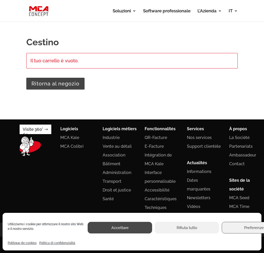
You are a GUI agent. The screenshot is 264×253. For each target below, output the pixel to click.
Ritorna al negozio (55, 84)
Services (195, 128)
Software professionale (167, 11)
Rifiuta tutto (187, 227)
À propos (238, 128)
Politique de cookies (22, 243)
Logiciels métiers (120, 128)
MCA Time (239, 206)
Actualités (197, 162)
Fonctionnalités (160, 128)
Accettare (120, 227)
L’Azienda (207, 11)
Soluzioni (122, 11)
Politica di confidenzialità (57, 243)
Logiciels (69, 128)
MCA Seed (239, 197)
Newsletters (198, 197)
